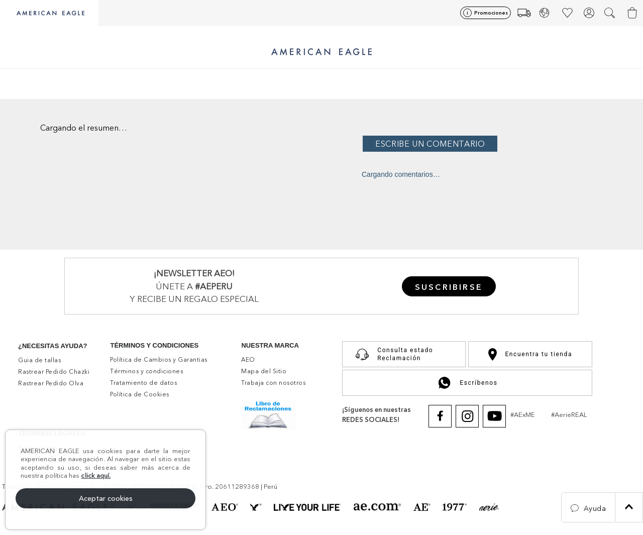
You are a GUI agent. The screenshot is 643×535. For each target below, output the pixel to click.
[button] (610, 13)
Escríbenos (467, 382)
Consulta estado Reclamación (392, 354)
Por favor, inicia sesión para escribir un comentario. (500, 143)
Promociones (491, 13)
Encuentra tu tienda (530, 354)
